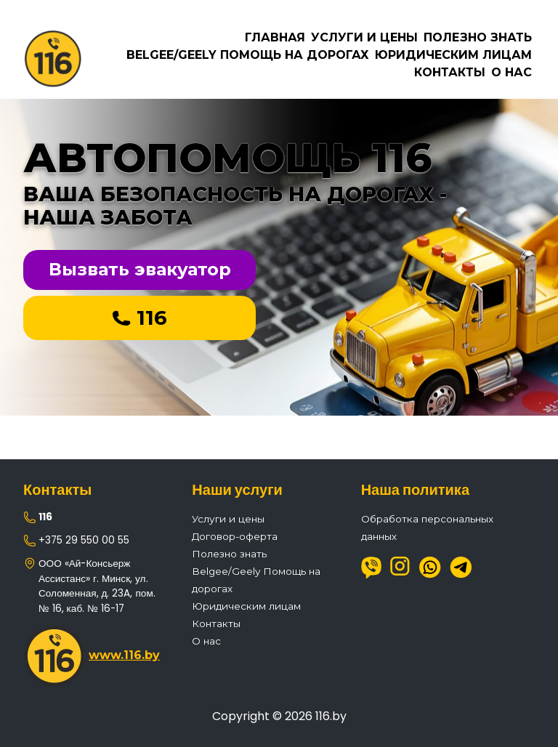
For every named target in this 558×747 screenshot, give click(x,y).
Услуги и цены (364, 37)
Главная (275, 37)
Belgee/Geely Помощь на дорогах (247, 55)
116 (140, 317)
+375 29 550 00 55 (84, 540)
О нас (511, 72)
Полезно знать (478, 37)
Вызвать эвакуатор (140, 269)
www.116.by (124, 655)
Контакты (449, 72)
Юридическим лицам (453, 55)
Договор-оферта (235, 536)
